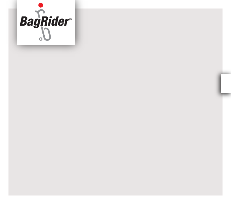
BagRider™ (167, 4)
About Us (99, 4)
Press (129, 4)
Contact (197, 4)
